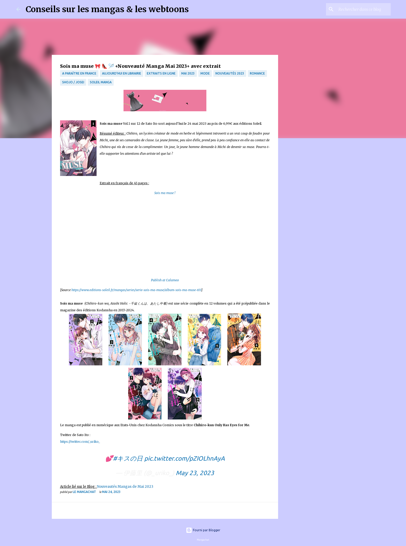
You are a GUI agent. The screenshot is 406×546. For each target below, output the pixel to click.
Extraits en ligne (161, 73)
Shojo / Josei (73, 82)
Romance (257, 73)
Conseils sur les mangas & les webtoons (107, 9)
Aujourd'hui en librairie (121, 73)
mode (205, 73)
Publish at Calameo (165, 280)
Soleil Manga (101, 82)
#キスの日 (128, 458)
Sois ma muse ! (164, 193)
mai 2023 (188, 73)
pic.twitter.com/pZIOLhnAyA (184, 458)
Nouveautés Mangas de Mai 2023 (125, 486)
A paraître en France (79, 73)
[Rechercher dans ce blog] (363, 9)
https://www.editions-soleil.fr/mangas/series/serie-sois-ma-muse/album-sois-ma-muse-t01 (136, 290)
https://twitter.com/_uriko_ (80, 442)
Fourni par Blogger (203, 530)
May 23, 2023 (195, 472)
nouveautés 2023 (229, 73)
